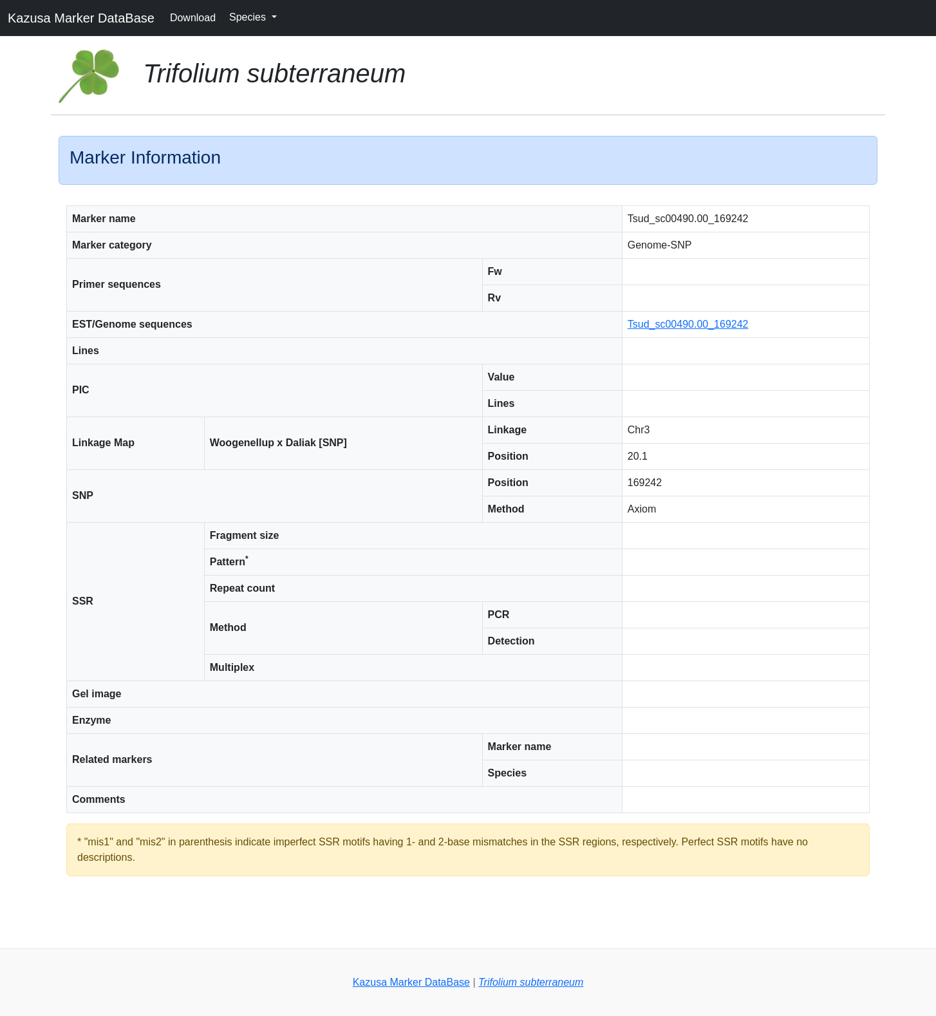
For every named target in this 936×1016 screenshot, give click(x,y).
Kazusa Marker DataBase (81, 18)
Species (248, 17)
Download (193, 17)
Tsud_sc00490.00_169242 (688, 324)
